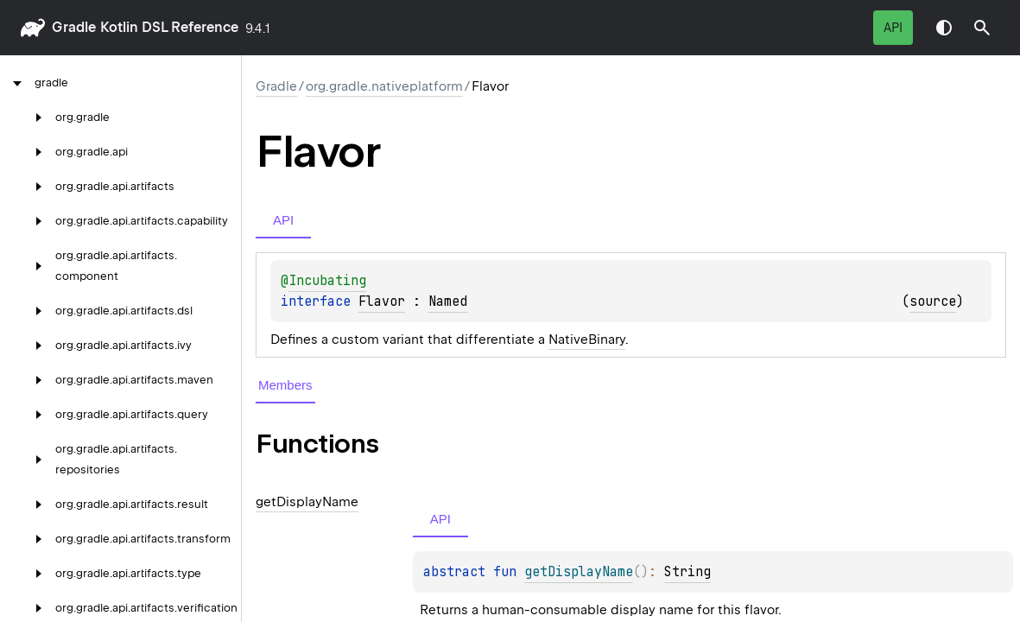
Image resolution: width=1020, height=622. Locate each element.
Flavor (381, 301)
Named (447, 301)
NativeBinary (586, 339)
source (932, 301)
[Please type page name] (982, 27)
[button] (982, 27)
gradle (74, 27)
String (687, 572)
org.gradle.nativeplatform (384, 86)
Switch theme (944, 27)
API (893, 28)
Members (285, 385)
